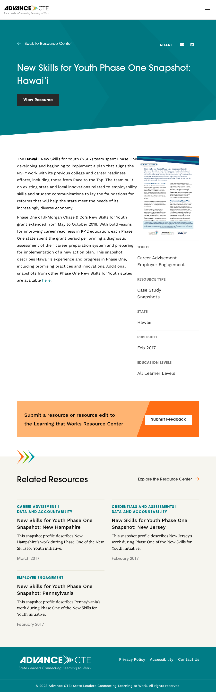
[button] (207, 9)
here (46, 280)
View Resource (38, 100)
